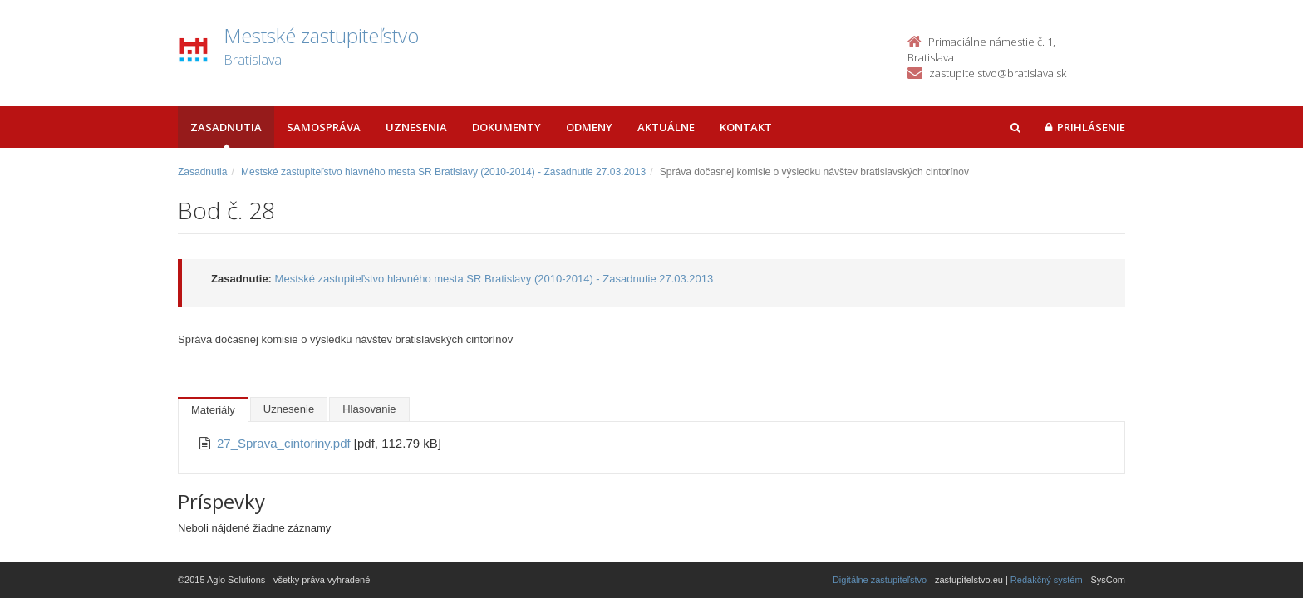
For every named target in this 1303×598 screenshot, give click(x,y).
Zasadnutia (226, 127)
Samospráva (324, 127)
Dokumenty (506, 127)
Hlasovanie (369, 409)
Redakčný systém (1046, 580)
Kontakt (746, 127)
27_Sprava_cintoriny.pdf (285, 443)
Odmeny (589, 127)
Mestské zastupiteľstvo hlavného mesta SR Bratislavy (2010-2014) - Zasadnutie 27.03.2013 (443, 172)
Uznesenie (288, 409)
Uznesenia (416, 127)
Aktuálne (666, 127)
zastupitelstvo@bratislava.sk (997, 73)
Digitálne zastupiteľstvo (880, 580)
